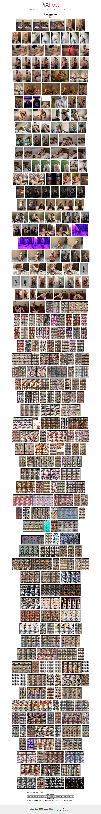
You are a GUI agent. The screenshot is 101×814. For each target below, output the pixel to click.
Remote (49, 9)
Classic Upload (40, 9)
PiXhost (69, 810)
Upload (32, 9)
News (62, 808)
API (59, 808)
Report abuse (67, 808)
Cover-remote (67, 9)
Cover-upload (57, 9)
